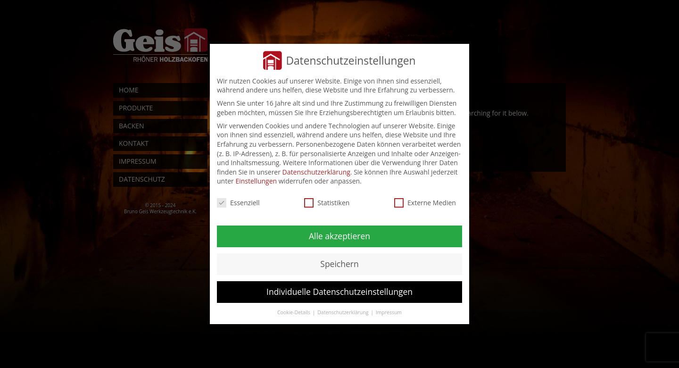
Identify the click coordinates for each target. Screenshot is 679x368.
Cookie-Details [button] (294, 312)
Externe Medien (425, 202)
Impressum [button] (389, 312)
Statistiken (326, 202)
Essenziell (238, 202)
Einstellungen (256, 180)
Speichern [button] (339, 263)
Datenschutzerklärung (316, 171)
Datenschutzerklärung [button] (343, 312)
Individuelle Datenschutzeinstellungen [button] (339, 291)
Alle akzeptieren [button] (339, 236)
